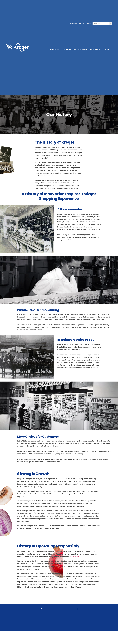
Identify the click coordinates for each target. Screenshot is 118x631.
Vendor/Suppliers (96, 49)
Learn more (74, 557)
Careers (89, 23)
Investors (81, 23)
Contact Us (73, 23)
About (108, 49)
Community (67, 49)
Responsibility (55, 49)
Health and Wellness (80, 49)
